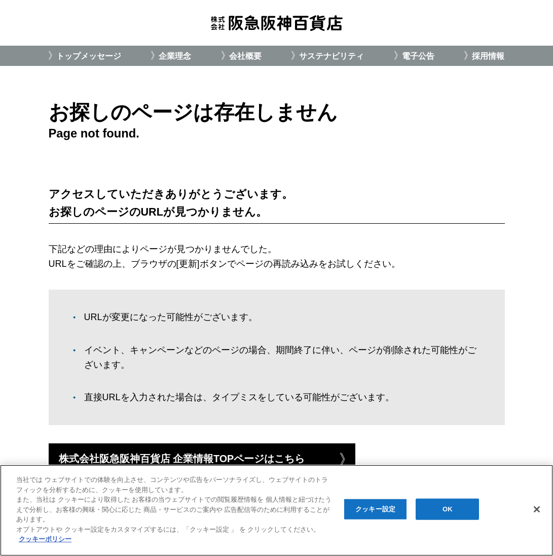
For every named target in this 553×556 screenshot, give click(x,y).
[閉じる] (537, 509)
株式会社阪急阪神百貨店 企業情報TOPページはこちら (182, 458)
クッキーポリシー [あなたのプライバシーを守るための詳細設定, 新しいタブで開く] (45, 539)
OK (448, 509)
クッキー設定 (375, 509)
